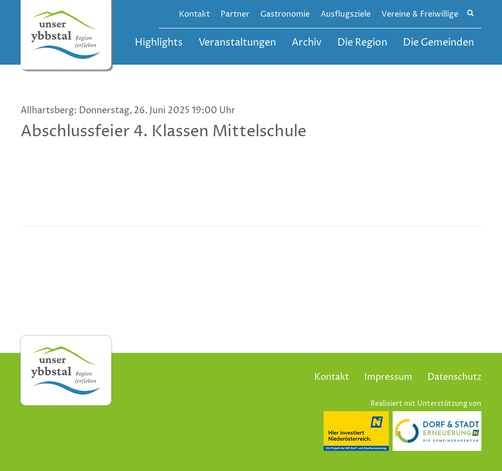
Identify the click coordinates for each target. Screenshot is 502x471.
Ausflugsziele (346, 14)
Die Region (362, 43)
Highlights (159, 43)
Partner (235, 14)
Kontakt (194, 14)
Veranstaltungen (237, 43)
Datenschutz (454, 377)
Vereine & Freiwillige (419, 14)
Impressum (388, 377)
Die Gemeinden (438, 43)
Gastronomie (285, 14)
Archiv (307, 43)
